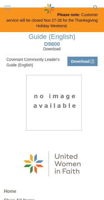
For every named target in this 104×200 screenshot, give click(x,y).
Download (82, 61)
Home (10, 191)
